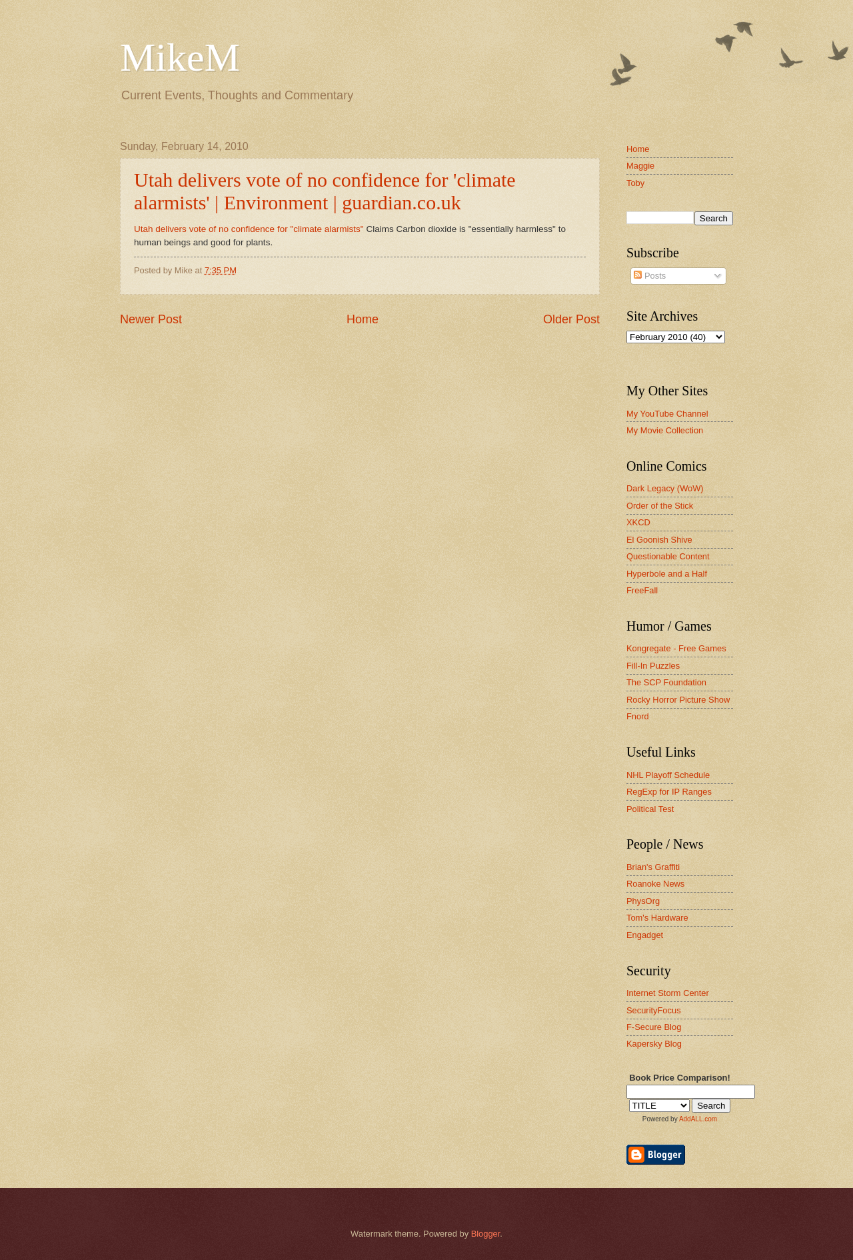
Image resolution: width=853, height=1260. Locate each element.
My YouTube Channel (667, 414)
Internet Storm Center (667, 993)
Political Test (650, 809)
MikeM (180, 57)
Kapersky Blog (654, 1044)
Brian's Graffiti (653, 867)
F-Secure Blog (653, 1027)
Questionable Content (668, 556)
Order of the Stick (659, 506)
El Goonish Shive (659, 540)
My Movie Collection (664, 430)
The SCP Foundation (666, 682)
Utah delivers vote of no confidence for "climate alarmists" (250, 229)
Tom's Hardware (657, 918)
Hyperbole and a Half (666, 574)
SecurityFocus (653, 1010)
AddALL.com (698, 1119)
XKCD (638, 522)
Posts (650, 276)
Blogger (485, 1234)
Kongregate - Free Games (676, 648)
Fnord (637, 716)
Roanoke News (655, 884)
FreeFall (642, 590)
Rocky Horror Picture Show (678, 700)
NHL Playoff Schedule (668, 775)
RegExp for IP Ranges (669, 792)
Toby (635, 183)
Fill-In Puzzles (653, 666)
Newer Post (151, 319)
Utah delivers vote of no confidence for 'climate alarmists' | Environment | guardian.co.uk (325, 191)
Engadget (644, 935)
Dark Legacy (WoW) (665, 488)
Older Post (571, 319)
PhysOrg (643, 901)
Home (363, 319)
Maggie (640, 166)
